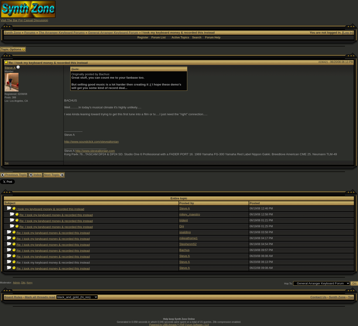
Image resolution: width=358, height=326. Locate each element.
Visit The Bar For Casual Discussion (24, 20)
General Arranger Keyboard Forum (113, 32)
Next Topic (54, 174)
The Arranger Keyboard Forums (62, 32)
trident (183, 220)
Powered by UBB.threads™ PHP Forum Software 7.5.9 (179, 324)
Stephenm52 (188, 244)
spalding (185, 232)
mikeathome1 (188, 238)
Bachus (184, 250)
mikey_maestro (189, 214)
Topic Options (13, 49)
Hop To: (288, 283)
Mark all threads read (40, 297)
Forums (29, 32)
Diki (23, 282)
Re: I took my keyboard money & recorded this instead (56, 215)
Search (196, 37)
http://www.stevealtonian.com (95, 150)
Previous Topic (14, 174)
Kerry (29, 282)
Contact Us (318, 297)
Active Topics (180, 37)
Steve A (10, 67)
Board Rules (13, 297)
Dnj (181, 226)
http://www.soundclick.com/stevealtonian (91, 141)
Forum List (158, 37)
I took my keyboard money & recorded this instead (50, 209)
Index (35, 174)
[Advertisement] (268, 11)
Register (142, 37)
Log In (348, 32)
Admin (16, 282)
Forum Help (213, 37)
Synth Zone (12, 32)
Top (6, 163)
